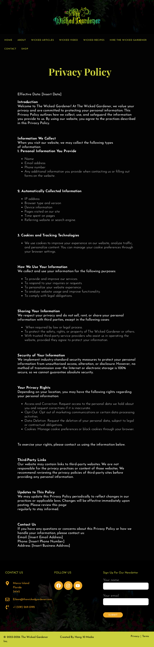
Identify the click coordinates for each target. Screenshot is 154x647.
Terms (145, 636)
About (22, 40)
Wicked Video (68, 40)
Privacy (135, 636)
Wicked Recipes (93, 40)
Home (8, 40)
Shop (24, 49)
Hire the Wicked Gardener (128, 40)
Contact (10, 49)
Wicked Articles (42, 40)
